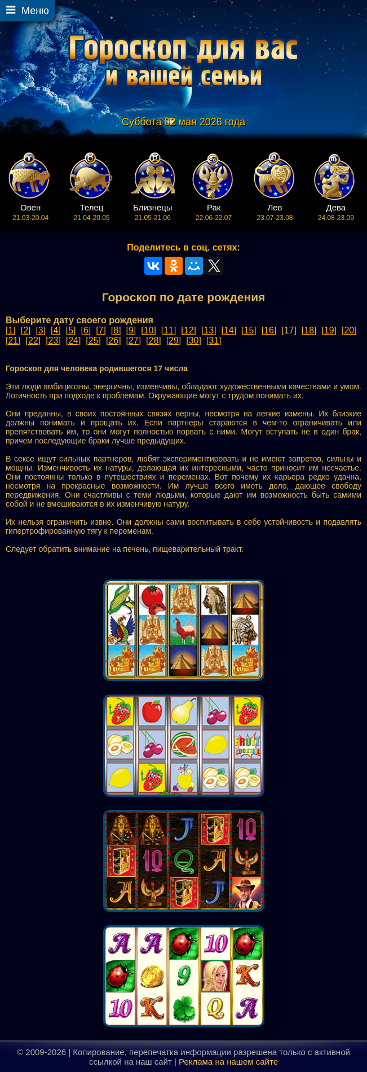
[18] (309, 330)
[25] (93, 340)
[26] (113, 340)
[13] (208, 330)
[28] (153, 340)
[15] (249, 330)
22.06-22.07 (214, 212)
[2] (26, 330)
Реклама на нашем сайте (228, 1061)
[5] (71, 330)
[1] (11, 330)
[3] (41, 330)
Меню (35, 10)
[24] (73, 340)
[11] (168, 330)
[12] (188, 330)
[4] (56, 330)
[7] (101, 330)
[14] (229, 330)
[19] (329, 330)
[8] (116, 330)
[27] (133, 340)
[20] (349, 330)
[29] (174, 340)
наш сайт (154, 1061)
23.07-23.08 (275, 212)
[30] (193, 340)
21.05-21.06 (152, 212)
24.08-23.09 (335, 212)
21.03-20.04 (30, 212)
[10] (148, 330)
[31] (214, 340)
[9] (131, 330)
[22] (33, 340)
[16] (269, 330)
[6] (86, 330)
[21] (13, 340)
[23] (53, 340)
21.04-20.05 (91, 212)
